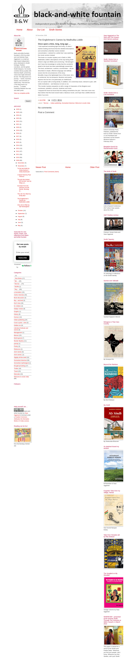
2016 (18, 139)
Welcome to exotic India (82, 103)
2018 (18, 133)
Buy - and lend (18, 300)
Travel (16, 371)
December (21, 163)
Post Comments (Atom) (51, 171)
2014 (18, 145)
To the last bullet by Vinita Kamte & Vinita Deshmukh (23, 170)
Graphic (16, 311)
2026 (18, 109)
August (20, 216)
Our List (41, 29)
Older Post (94, 167)
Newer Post (41, 167)
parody (16, 343)
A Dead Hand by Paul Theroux (24, 175)
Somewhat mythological (21, 363)
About (29, 29)
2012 (18, 151)
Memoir (16, 335)
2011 (18, 154)
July (19, 219)
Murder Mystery (19, 341)
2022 (18, 121)
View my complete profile (22, 93)
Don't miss (17, 303)
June (19, 222)
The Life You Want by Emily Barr (24, 194)
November (21, 166)
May (19, 225)
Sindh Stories (55, 29)
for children (17, 306)
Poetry (16, 346)
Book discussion (19, 298)
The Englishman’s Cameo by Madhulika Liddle (23, 200)
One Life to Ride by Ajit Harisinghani (23, 205)
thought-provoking (19, 366)
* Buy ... (16, 289)
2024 (18, 115)
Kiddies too (17, 325)
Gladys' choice (18, 308)
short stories (18, 352)
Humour (16, 317)
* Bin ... (16, 281)
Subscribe (22, 258)
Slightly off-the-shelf (20, 357)
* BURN (16, 286)
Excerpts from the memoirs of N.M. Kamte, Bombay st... (23, 188)
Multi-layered (18, 338)
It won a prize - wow (20, 322)
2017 (18, 136)
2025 (18, 112)
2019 (18, 130)
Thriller (16, 368)
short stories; (18, 354)
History (16, 314)
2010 (18, 157)
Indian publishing (56, 103)
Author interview (19, 295)
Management (18, 332)
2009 (18, 160)
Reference (17, 349)
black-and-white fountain (21, 49)
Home (19, 29)
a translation (18, 292)
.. (14, 275)
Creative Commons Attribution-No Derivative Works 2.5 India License (21, 419)
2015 (18, 142)
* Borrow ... (46, 103)
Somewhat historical (68, 103)
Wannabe (17, 374)
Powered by (22, 265)
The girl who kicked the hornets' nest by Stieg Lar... (24, 181)
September (21, 213)
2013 (18, 148)
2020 (18, 127)
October (20, 210)
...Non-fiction (18, 278)
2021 (18, 124)
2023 (18, 118)
